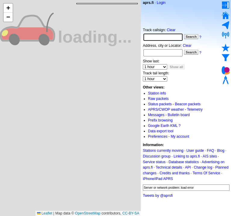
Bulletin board (178, 115)
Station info (157, 93)
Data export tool (161, 131)
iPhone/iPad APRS (158, 179)
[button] (8, 8)
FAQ (210, 150)
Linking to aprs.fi (187, 156)
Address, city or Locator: (162, 46)
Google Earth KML (162, 126)
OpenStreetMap (87, 213)
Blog (220, 150)
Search (191, 36)
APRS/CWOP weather (166, 109)
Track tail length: (156, 73)
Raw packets (158, 99)
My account (180, 136)
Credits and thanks (174, 173)
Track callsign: (154, 30)
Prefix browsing (160, 120)
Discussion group (157, 156)
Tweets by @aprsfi (158, 196)
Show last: (151, 61)
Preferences (158, 136)
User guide (195, 150)
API (188, 167)
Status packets (160, 104)
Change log (203, 167)
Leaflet (44, 213)
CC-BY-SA (130, 213)
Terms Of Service (206, 173)
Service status (154, 162)
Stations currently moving (163, 150)
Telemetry (195, 109)
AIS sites (210, 156)
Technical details (169, 167)
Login (161, 3)
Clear (171, 30)
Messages (156, 115)
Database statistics (183, 162)
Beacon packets (187, 104)
